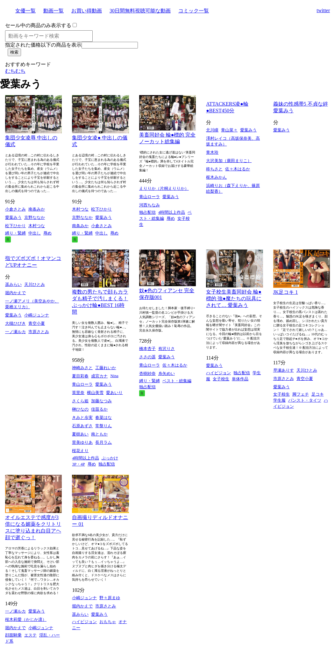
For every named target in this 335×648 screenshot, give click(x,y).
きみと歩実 (82, 417)
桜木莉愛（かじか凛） (25, 619)
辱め (47, 233)
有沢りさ (166, 348)
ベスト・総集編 (176, 380)
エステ (30, 635)
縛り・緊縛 (15, 233)
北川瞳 (212, 130)
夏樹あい (80, 434)
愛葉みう (13, 217)
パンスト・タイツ (304, 400)
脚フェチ (300, 394)
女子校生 (221, 378)
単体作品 (240, 378)
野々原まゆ (109, 597)
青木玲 (212, 152)
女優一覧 (25, 10)
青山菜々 (229, 130)
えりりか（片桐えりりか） (164, 188)
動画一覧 (53, 10)
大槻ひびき (15, 323)
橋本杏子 (147, 348)
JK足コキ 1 (285, 292)
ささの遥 (147, 356)
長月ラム (103, 442)
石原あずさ (82, 425)
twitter (323, 10)
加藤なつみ (101, 400)
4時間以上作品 (171, 212)
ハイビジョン (218, 372)
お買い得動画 (86, 10)
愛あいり (114, 392)
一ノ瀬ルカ (15, 331)
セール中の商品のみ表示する (38, 25)
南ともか (99, 434)
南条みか (36, 209)
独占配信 (147, 212)
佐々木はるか (237, 169)
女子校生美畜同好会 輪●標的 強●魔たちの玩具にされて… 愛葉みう (233, 298)
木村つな (36, 225)
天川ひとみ (34, 284)
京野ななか (34, 217)
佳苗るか (99, 409)
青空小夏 (36, 323)
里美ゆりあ (82, 442)
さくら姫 (80, 400)
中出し (34, 233)
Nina (114, 375)
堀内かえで (15, 292)
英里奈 (78, 392)
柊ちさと (214, 169)
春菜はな (103, 417)
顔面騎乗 (13, 635)
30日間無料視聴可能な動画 (140, 10)
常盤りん (103, 425)
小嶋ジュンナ (36, 315)
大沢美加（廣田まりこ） (229, 160)
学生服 (279, 400)
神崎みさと (82, 367)
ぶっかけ (110, 458)
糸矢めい (166, 373)
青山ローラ (149, 196)
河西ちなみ (149, 205)
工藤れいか (105, 367)
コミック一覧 (193, 10)
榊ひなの (80, 409)
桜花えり (80, 450)
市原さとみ (38, 331)
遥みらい (13, 284)
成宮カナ (99, 376)
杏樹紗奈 (147, 373)
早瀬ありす (283, 370)
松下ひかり (15, 225)
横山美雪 (95, 392)
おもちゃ (107, 621)
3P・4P (78, 464)
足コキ (317, 394)
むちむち (15, 71)
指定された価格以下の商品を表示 (43, 45)
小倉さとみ (15, 209)
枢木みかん (216, 177)
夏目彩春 (80, 376)
